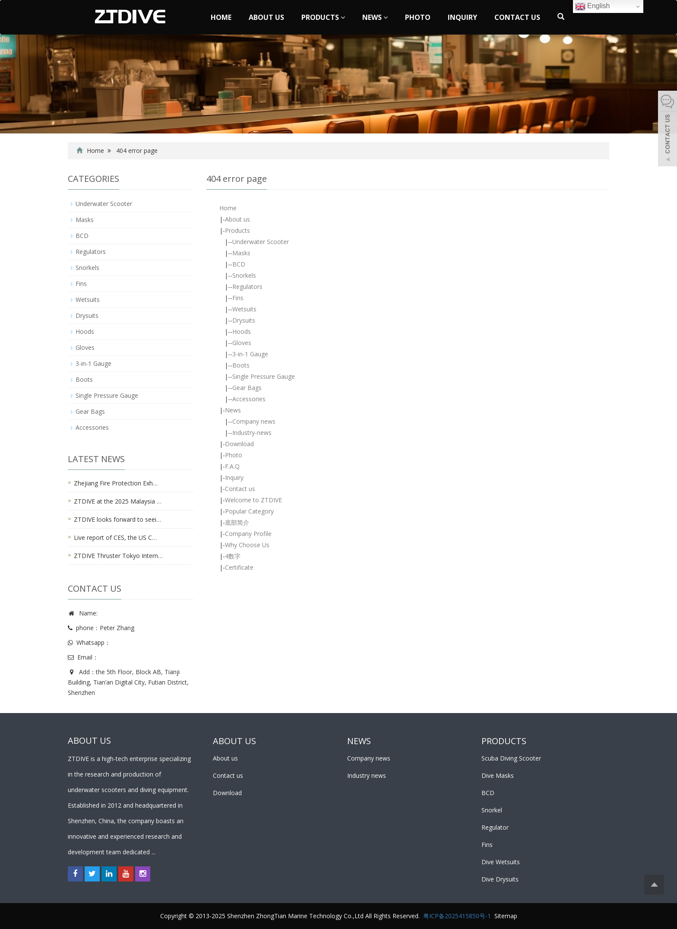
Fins (238, 298)
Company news (253, 421)
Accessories (249, 399)
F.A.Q (232, 466)
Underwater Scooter (260, 242)
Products (323, 17)
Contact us (517, 17)
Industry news (366, 775)
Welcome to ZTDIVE (253, 500)
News (375, 17)
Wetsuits (244, 309)
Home (221, 17)
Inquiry (462, 17)
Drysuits (243, 320)
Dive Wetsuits (500, 862)
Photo (417, 17)
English (592, 6)
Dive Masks (497, 775)
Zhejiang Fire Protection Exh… (116, 483)
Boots (241, 365)
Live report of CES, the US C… (115, 537)
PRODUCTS (503, 741)
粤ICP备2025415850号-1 (457, 916)
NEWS (359, 741)
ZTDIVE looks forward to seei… (117, 519)
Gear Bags (247, 388)
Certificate (239, 567)
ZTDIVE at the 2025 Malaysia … (117, 501)
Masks (241, 253)
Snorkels (244, 275)
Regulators (247, 286)
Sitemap (505, 916)
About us (266, 17)
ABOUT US (234, 741)
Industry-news (252, 432)
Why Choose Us (247, 545)
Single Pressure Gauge (263, 376)
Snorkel (491, 810)
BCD (238, 264)
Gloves (241, 343)
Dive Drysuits (500, 879)
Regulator (495, 827)
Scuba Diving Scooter (511, 758)
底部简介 (237, 522)
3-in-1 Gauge (250, 354)
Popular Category (249, 511)
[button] (343, 17)
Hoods (241, 331)
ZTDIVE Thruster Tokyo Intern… (118, 556)
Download (239, 444)
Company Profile (248, 533)
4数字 (232, 556)
